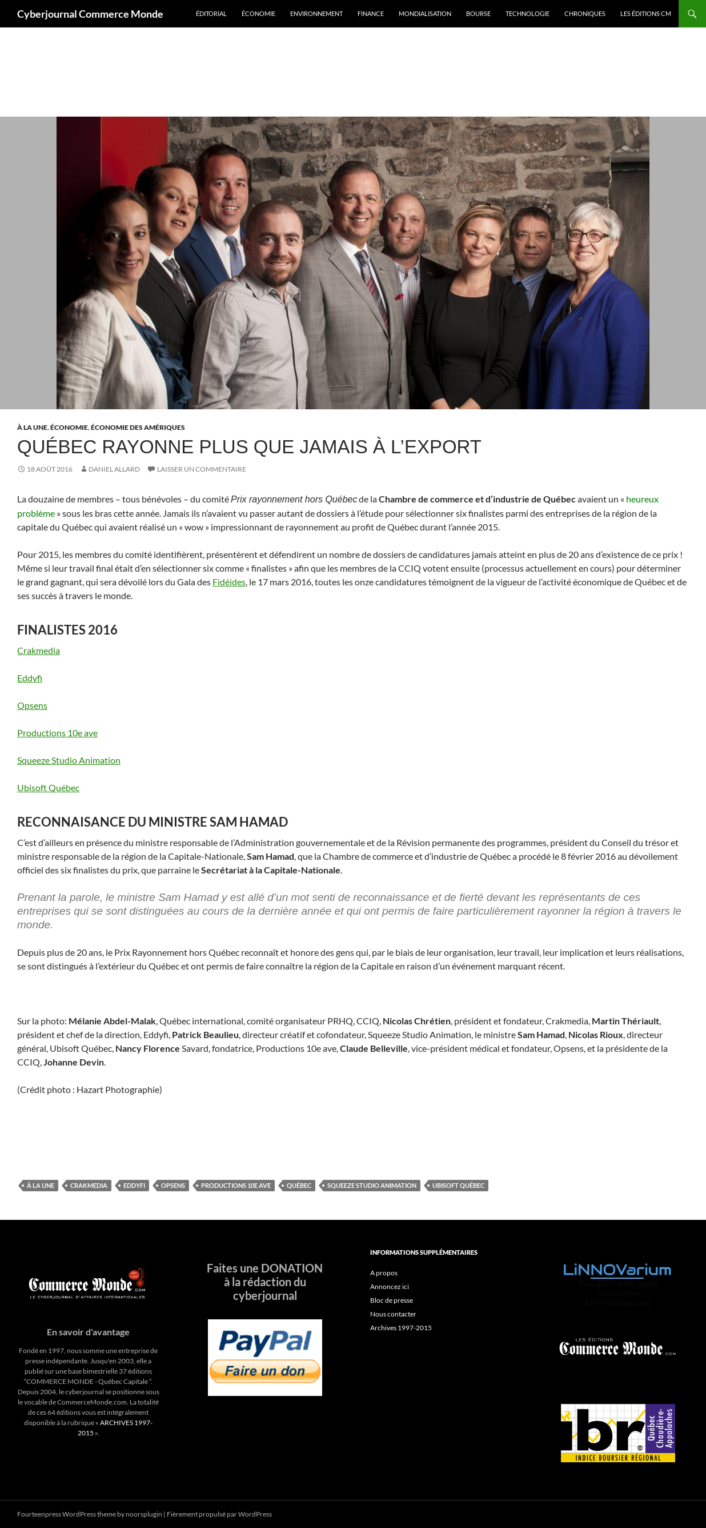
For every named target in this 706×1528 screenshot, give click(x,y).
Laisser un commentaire (201, 469)
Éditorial (211, 13)
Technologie (527, 13)
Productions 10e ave (57, 732)
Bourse (478, 13)
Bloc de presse (391, 1300)
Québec (299, 1185)
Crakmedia (38, 650)
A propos (384, 1272)
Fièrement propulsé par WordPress (219, 1514)
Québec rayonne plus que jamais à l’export (249, 446)
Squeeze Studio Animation (69, 760)
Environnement (316, 13)
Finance (371, 13)
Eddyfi (29, 677)
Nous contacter (393, 1314)
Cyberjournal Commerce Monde (90, 13)
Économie (258, 13)
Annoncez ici (389, 1286)
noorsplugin (144, 1514)
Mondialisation (425, 13)
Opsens (32, 705)
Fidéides (229, 581)
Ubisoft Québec (48, 787)
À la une (32, 427)
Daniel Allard (114, 469)
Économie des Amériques (138, 427)
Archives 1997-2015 (401, 1327)
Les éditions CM (645, 13)
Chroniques (584, 13)
